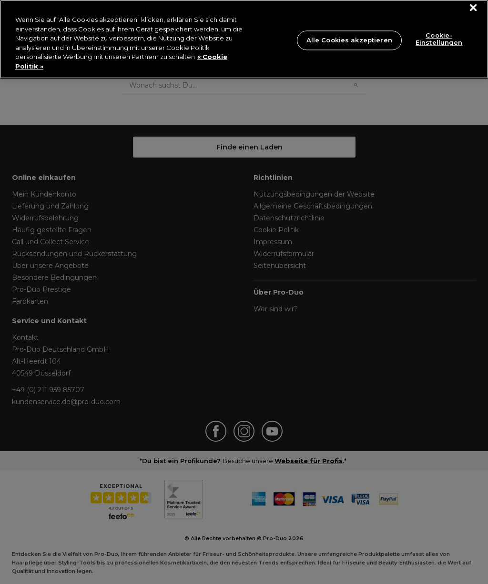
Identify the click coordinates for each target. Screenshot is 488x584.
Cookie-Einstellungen (439, 39)
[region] (244, 39)
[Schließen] (473, 7)
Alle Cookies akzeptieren (349, 40)
